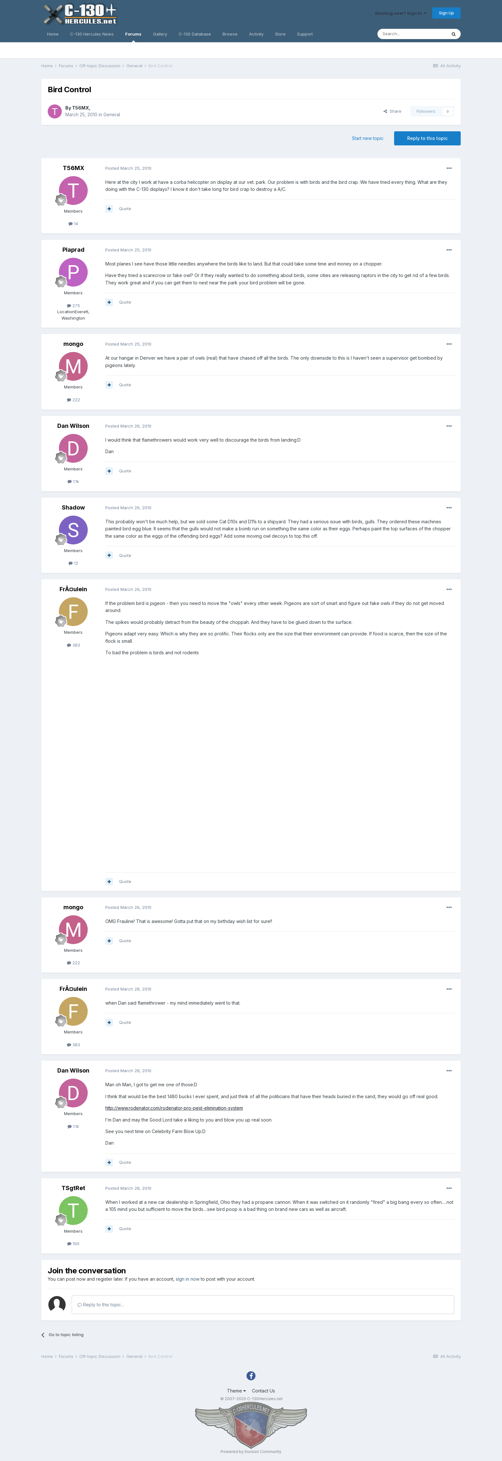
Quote (125, 208)
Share (392, 111)
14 (73, 223)
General (111, 114)
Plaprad (73, 249)
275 (73, 305)
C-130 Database (195, 34)
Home (53, 34)
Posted (128, 168)
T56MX (80, 107)
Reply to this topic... (100, 1304)
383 (73, 645)
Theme (236, 1390)
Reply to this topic (427, 138)
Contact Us (263, 1390)
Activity (256, 34)
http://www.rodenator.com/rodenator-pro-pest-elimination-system (174, 1108)
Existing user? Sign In (400, 13)
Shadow (73, 507)
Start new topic (368, 138)
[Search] (412, 34)
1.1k (73, 481)
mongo (73, 343)
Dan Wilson (73, 425)
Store (280, 34)
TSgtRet (73, 1188)
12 (73, 563)
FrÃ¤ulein (73, 589)
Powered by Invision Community (251, 1451)
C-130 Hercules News (92, 34)
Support (305, 34)
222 (73, 399)
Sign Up (446, 12)
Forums (133, 36)
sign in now (187, 1279)
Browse (230, 34)
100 (73, 1243)
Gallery (160, 34)
